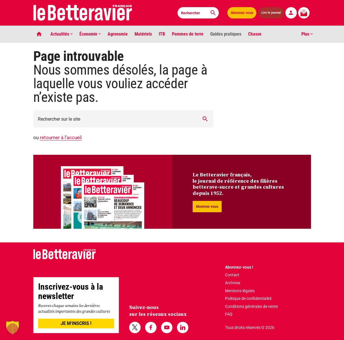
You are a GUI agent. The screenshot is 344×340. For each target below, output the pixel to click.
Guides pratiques (225, 34)
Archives (232, 283)
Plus (307, 34)
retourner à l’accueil (61, 137)
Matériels (143, 34)
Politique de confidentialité (248, 298)
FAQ (228, 314)
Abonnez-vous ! (239, 267)
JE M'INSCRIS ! (76, 323)
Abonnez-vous (242, 13)
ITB (162, 34)
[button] (12, 327)
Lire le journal (271, 13)
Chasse (254, 34)
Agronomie (118, 34)
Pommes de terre (187, 34)
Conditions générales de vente (251, 306)
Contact (232, 275)
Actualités (61, 34)
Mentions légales (240, 291)
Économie (90, 34)
